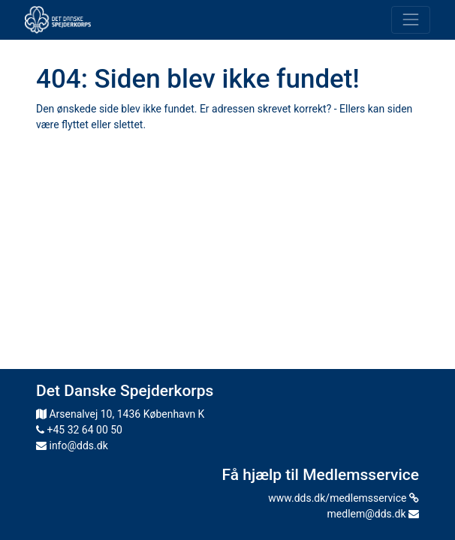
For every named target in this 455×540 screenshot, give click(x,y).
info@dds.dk (72, 446)
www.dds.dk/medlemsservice (343, 498)
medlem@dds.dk (373, 514)
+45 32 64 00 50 (79, 430)
